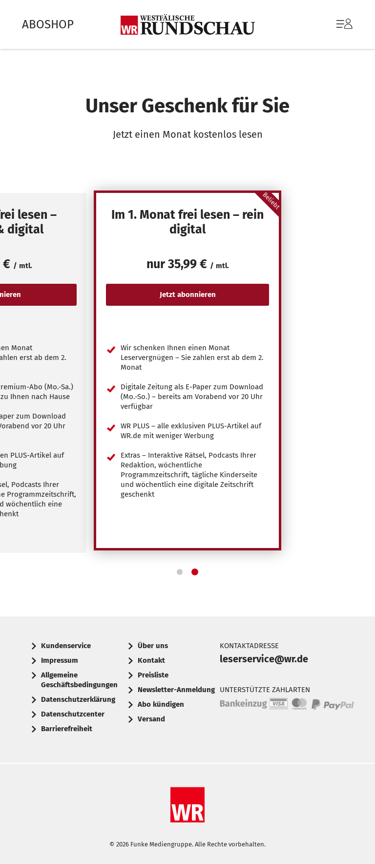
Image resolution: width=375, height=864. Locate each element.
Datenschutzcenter (72, 714)
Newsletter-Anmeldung (176, 689)
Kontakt (151, 660)
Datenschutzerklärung (78, 699)
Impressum (59, 660)
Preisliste (153, 675)
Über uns (153, 645)
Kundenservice (66, 645)
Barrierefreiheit (66, 728)
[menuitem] (334, 24)
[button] (180, 572)
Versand (151, 719)
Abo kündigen (161, 704)
